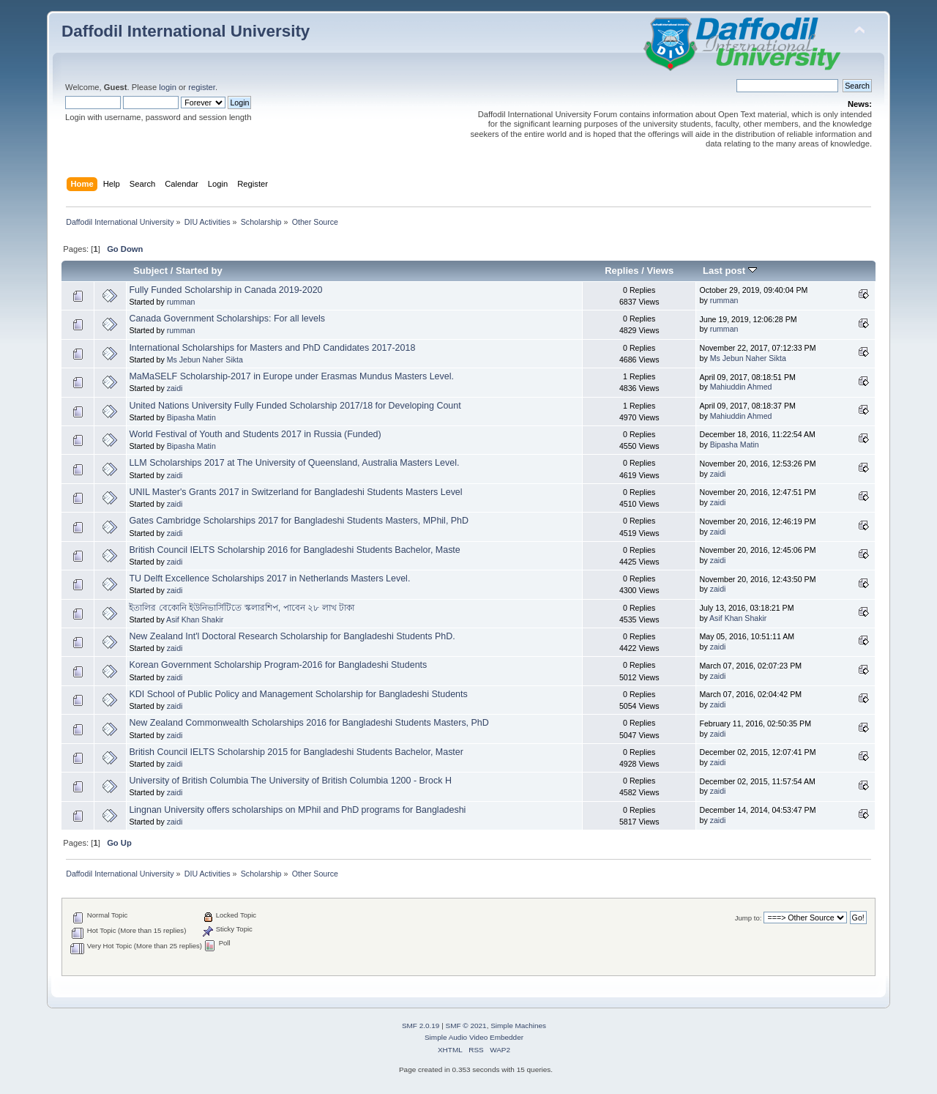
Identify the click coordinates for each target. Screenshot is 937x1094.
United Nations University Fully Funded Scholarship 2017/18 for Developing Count (294, 406)
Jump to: (748, 918)
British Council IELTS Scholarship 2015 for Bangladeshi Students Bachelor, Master (296, 752)
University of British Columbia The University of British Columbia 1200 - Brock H (290, 780)
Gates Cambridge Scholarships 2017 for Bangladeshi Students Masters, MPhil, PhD (298, 521)
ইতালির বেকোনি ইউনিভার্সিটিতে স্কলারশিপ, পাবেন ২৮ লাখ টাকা (241, 608)
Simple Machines (518, 1026)
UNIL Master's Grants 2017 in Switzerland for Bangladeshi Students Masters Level (295, 492)
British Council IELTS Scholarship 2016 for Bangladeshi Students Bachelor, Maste (294, 550)
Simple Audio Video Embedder (474, 1037)
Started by (199, 270)
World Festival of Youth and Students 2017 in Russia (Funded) (255, 434)
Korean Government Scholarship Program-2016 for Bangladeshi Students (278, 665)
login (167, 87)
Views (659, 270)
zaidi (175, 388)
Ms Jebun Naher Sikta (205, 359)
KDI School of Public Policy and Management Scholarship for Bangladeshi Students (298, 694)
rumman (181, 301)
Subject (150, 270)
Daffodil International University (185, 31)
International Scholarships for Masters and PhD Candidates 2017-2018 (272, 348)
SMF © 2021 (466, 1026)
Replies (621, 270)
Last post (730, 270)
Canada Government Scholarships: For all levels (227, 318)
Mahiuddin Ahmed (741, 386)
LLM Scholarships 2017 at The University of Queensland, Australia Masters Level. (294, 463)
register (201, 87)
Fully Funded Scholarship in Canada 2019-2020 (225, 290)
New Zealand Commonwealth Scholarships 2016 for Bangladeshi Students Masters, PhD (308, 723)
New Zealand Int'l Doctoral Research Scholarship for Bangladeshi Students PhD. (292, 636)
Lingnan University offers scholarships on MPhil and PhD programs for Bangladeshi (297, 810)
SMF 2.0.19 (421, 1026)
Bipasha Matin (191, 417)
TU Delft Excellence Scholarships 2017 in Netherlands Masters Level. (269, 578)
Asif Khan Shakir (194, 619)
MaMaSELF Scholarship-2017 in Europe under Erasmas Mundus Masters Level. (291, 376)
